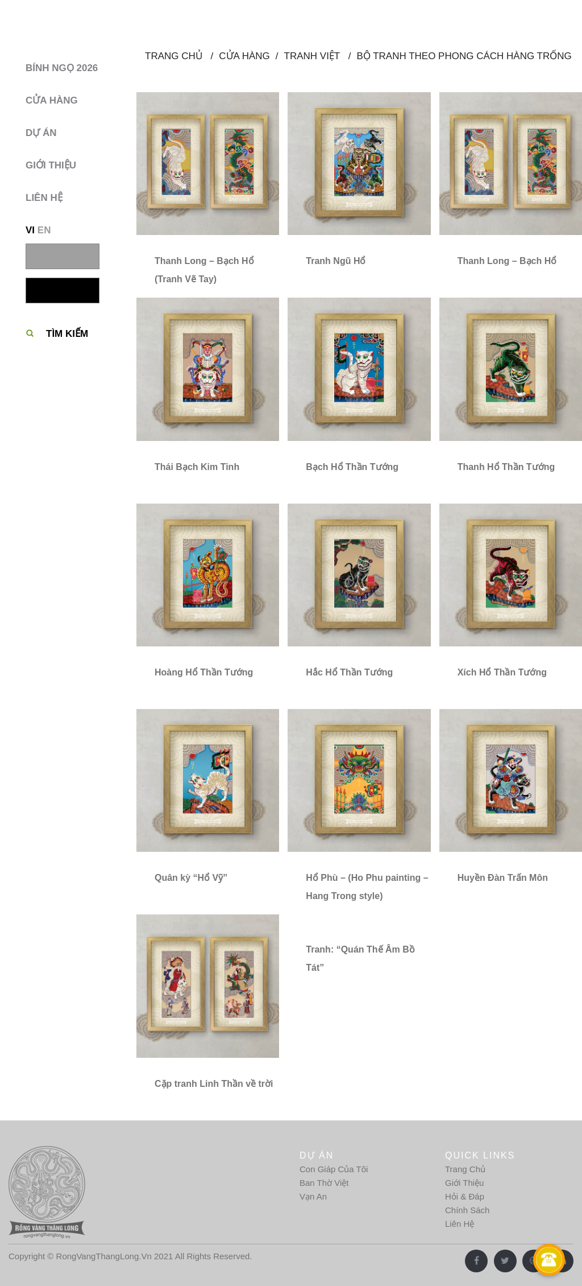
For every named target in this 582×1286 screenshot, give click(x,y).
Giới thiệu (51, 165)
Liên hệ (44, 197)
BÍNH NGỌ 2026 (62, 68)
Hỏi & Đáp (464, 1196)
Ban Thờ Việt (324, 1183)
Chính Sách (467, 1210)
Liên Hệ (459, 1224)
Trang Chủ (465, 1169)
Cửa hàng (52, 100)
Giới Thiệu (464, 1183)
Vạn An (313, 1196)
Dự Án (41, 132)
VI (30, 230)
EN (44, 230)
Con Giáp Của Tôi (334, 1169)
